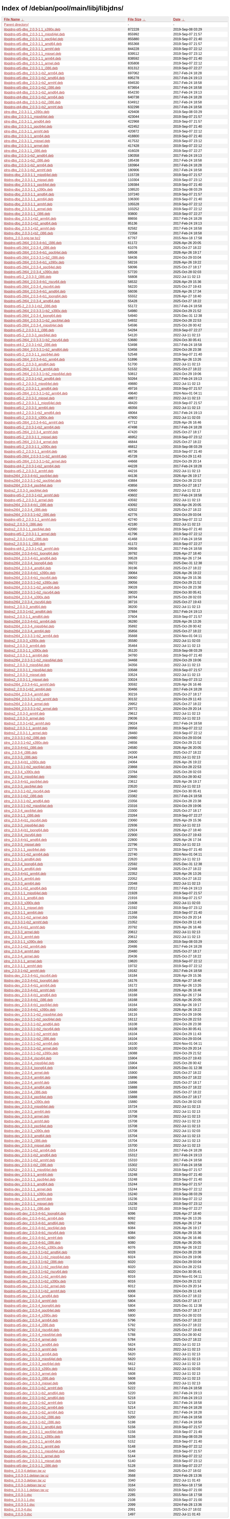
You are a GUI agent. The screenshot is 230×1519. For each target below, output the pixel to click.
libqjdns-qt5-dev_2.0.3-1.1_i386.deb (31, 1466)
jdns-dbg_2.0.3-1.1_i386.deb (25, 151)
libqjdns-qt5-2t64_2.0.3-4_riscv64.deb (32, 286)
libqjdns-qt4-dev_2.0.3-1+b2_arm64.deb (34, 1407)
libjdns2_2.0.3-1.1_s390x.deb (26, 650)
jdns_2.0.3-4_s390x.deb (22, 772)
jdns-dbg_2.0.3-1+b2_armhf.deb (28, 170)
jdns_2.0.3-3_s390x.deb (22, 903)
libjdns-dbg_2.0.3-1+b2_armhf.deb (29, 228)
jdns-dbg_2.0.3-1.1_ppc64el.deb (28, 126)
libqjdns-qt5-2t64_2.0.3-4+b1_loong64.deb (35, 296)
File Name (12, 19)
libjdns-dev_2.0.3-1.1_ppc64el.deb (29, 1179)
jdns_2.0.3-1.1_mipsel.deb (23, 908)
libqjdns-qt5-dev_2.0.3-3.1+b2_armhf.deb (34, 1291)
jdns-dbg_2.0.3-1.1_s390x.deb (26, 112)
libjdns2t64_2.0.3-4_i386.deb (25, 509)
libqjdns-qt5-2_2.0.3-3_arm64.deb (29, 408)
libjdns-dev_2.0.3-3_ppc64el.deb (28, 1126)
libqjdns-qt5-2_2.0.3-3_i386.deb (27, 277)
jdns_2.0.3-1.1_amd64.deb (24, 898)
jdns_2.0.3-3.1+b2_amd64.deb (27, 801)
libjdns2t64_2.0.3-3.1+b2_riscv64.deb (32, 592)
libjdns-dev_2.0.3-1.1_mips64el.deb (30, 1170)
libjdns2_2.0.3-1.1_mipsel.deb (26, 679)
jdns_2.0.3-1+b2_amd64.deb (25, 888)
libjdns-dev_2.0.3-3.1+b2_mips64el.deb (33, 1014)
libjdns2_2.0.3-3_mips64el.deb (27, 665)
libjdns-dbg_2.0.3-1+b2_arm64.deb (30, 218)
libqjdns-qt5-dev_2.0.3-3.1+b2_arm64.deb (35, 1276)
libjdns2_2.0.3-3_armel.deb (24, 718)
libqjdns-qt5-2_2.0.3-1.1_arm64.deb (30, 451)
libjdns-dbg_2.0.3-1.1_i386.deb (27, 214)
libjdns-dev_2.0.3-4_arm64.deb (27, 1077)
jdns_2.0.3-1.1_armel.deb (23, 961)
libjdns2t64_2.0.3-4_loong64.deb (28, 563)
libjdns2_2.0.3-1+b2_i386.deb (26, 539)
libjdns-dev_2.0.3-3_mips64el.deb (29, 1106)
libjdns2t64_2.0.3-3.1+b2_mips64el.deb (33, 660)
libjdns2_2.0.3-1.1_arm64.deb (26, 655)
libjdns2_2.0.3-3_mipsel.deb (25, 675)
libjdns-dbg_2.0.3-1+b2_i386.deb (28, 233)
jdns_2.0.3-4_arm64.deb (22, 878)
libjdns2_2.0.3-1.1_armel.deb (25, 733)
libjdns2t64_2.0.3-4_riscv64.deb (27, 602)
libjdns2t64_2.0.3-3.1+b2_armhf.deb (31, 699)
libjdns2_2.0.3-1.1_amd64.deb (26, 616)
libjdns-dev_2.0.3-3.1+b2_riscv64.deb (32, 1029)
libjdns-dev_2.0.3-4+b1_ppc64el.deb (31, 1005)
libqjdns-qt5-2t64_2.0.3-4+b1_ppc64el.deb (35, 252)
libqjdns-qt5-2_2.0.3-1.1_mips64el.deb (32, 403)
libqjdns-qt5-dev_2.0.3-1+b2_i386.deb (32, 1422)
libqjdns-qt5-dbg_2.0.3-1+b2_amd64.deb (34, 78)
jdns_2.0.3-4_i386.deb (20, 752)
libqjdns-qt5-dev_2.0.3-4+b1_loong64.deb (35, 1213)
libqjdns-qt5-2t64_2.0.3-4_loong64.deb (32, 315)
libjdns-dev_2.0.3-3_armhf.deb (26, 1121)
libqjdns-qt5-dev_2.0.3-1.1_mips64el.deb (34, 1451)
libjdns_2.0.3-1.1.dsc (19, 1500)
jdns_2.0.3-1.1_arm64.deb (23, 912)
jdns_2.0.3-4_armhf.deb (21, 951)
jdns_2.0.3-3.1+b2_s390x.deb (26, 742)
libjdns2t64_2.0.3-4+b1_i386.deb (28, 505)
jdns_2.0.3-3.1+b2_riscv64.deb (27, 791)
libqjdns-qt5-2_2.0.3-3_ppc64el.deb (30, 335)
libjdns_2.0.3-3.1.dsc (19, 1504)
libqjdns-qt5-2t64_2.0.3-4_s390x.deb (31, 272)
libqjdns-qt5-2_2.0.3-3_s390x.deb (29, 417)
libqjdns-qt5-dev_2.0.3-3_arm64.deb (31, 1354)
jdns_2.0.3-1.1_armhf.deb (23, 966)
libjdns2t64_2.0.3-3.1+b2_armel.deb (31, 709)
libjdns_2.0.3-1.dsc (18, 1495)
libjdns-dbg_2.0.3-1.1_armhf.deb (28, 204)
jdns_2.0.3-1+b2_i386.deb (23, 796)
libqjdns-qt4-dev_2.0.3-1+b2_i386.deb (32, 1417)
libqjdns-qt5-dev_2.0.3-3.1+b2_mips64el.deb (37, 1257)
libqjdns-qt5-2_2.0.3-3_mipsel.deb (29, 398)
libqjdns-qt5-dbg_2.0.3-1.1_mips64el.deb (34, 34)
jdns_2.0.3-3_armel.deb (21, 932)
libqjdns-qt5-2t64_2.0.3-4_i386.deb (30, 247)
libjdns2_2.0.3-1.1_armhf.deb (25, 728)
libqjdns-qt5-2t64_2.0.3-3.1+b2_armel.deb (35, 461)
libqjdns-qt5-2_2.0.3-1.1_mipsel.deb (30, 437)
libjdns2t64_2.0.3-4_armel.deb (26, 704)
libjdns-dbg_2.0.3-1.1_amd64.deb (29, 194)
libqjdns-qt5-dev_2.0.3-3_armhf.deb (30, 1349)
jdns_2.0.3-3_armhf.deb (21, 937)
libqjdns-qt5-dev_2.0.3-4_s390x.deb (30, 1315)
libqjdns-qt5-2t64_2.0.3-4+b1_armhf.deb (34, 422)
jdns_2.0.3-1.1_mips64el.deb (25, 893)
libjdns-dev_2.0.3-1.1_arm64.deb (28, 1174)
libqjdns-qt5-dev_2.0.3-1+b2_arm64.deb (34, 1412)
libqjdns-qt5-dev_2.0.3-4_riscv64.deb (31, 1330)
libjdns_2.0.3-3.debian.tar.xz (25, 1480)
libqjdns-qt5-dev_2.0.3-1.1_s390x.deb (32, 1436)
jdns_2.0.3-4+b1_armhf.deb (24, 927)
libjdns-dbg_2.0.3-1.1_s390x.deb (28, 189)
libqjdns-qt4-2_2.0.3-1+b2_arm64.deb (32, 466)
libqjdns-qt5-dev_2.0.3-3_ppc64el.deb (32, 1364)
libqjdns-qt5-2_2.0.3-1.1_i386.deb (29, 330)
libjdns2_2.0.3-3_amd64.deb (25, 607)
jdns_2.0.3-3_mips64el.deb (24, 825)
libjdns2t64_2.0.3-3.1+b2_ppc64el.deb (32, 480)
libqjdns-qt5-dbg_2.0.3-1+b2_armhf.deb (33, 83)
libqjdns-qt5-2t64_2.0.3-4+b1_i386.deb (32, 243)
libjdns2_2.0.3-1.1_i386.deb (24, 544)
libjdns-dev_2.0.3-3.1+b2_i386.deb (30, 1039)
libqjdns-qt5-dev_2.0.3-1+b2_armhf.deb (33, 1403)
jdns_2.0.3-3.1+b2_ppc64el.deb (27, 767)
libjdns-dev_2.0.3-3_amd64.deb (27, 1136)
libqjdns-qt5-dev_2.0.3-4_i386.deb (29, 1325)
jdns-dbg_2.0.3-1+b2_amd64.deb (29, 155)
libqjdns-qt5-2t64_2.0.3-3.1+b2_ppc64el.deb (37, 320)
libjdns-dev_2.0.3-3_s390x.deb (27, 1131)
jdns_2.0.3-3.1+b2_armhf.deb (26, 922)
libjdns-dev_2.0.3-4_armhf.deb (26, 1082)
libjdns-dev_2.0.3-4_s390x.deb (27, 1102)
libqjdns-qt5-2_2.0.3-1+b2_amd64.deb (32, 378)
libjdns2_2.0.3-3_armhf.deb (24, 713)
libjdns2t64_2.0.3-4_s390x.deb (27, 597)
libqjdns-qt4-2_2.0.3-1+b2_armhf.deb (31, 548)
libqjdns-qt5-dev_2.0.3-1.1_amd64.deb (32, 1427)
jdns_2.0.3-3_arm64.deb (22, 883)
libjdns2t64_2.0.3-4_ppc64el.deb (28, 485)
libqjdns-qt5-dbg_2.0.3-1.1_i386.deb (31, 68)
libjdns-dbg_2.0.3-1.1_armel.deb (28, 209)
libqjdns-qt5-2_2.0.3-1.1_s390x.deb (30, 447)
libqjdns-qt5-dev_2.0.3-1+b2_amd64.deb (34, 1393)
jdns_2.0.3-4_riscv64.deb (23, 835)
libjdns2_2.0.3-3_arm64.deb (25, 646)
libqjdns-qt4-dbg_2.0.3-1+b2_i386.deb (32, 102)
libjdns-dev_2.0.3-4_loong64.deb (28, 1068)
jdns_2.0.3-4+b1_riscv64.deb (25, 820)
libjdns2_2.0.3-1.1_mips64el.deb (28, 670)
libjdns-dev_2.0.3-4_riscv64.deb (27, 1058)
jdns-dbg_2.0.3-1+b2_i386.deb (27, 160)
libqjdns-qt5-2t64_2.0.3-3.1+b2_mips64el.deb (38, 374)
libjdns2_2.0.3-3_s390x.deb (24, 641)
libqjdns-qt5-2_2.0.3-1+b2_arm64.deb (32, 427)
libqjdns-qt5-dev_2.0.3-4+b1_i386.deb (32, 1242)
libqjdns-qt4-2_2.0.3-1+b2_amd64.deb (32, 413)
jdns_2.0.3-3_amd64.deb (22, 859)
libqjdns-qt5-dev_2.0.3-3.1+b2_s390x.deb (35, 1281)
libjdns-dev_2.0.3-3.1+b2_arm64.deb (31, 1043)
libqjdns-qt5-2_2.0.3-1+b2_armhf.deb (31, 495)
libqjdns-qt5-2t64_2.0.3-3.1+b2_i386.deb (34, 257)
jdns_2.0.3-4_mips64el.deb (24, 777)
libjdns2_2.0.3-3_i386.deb (23, 524)
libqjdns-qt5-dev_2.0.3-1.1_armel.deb (32, 1456)
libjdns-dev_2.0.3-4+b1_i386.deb (28, 1000)
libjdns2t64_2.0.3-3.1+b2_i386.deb (30, 515)
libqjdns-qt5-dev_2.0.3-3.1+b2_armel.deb (34, 1286)
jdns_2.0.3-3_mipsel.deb (22, 844)
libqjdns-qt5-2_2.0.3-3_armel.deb (28, 500)
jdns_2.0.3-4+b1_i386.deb (23, 747)
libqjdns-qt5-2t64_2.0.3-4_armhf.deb (31, 432)
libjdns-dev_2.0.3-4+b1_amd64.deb (30, 995)
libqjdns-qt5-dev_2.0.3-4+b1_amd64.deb (34, 1223)
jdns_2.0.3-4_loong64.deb (23, 864)
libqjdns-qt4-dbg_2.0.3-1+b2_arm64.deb (34, 97)
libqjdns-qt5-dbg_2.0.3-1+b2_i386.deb (32, 87)
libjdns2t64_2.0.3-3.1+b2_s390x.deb (31, 582)
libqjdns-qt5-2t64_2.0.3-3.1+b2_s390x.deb (35, 311)
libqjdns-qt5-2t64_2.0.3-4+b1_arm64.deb (34, 359)
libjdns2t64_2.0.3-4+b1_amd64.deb (30, 558)
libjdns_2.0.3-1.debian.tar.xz (25, 1485)
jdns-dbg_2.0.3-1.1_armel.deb (26, 146)
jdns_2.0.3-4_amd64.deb (22, 869)
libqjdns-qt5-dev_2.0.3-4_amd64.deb (31, 1296)
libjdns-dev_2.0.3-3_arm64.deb (27, 1111)
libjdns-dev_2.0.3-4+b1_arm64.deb (30, 985)
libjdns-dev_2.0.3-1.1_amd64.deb (29, 1184)
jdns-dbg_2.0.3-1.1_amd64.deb (27, 121)
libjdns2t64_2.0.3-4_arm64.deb (27, 631)
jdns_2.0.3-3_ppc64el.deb (23, 786)
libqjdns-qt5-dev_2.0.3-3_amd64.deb (31, 1344)
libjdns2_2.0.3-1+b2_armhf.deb (27, 723)
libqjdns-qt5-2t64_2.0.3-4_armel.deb (31, 442)
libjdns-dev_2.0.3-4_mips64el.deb (29, 1063)
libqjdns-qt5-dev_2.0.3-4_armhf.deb (30, 1301)
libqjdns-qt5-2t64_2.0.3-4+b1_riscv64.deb (35, 282)
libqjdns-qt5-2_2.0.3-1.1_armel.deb (30, 534)
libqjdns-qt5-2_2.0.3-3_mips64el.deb (31, 384)
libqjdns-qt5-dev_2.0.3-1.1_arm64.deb (32, 1441)
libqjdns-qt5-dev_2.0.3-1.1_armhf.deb (32, 1446)
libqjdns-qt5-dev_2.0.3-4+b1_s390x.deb (33, 1247)
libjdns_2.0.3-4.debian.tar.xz (25, 1471)
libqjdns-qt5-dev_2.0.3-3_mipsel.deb (31, 1383)
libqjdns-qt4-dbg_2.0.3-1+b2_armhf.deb (33, 107)
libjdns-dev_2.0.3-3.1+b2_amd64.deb (32, 1024)
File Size (134, 19)
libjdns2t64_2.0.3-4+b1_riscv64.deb (30, 578)
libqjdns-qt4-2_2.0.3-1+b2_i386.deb (30, 345)
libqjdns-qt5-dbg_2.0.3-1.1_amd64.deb (33, 44)
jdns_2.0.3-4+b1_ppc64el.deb (26, 781)
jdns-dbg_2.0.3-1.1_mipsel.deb (27, 141)
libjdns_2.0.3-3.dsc (18, 1514)
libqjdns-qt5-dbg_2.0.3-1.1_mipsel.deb (32, 53)
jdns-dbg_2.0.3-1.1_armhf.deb (26, 131)
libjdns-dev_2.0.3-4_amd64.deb (27, 1087)
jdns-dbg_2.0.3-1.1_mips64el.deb (29, 116)
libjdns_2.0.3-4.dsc (18, 1509)
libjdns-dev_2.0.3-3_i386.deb (25, 1140)
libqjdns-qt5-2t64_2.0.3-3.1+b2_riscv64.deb (36, 340)
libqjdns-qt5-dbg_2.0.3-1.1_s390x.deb (32, 29)
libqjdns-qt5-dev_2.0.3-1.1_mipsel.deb (32, 1461)
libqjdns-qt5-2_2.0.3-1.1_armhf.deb (30, 519)
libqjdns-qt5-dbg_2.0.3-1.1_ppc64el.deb (33, 39)
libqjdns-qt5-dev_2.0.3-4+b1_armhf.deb (33, 1238)
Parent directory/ (16, 24)
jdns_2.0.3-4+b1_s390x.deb (25, 762)
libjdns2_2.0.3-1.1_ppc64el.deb (27, 529)
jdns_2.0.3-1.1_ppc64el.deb (25, 849)
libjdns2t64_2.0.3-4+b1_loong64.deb (31, 553)
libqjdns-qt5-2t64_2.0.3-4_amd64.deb (32, 301)
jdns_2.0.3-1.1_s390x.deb (23, 941)
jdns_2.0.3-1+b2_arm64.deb (25, 946)
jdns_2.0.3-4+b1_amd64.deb (25, 840)
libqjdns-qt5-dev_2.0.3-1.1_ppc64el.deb (33, 1432)
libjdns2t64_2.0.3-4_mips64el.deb (29, 626)
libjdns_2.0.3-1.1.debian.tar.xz (26, 1490)
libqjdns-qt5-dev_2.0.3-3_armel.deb (30, 1373)
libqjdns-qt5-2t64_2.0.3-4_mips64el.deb (33, 325)
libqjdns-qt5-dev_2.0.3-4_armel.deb (30, 1339)
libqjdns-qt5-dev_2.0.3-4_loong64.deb (32, 1305)
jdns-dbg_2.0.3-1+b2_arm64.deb (28, 165)
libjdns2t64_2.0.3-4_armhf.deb (26, 694)
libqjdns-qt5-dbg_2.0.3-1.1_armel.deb (32, 63)
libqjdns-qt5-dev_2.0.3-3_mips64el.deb (33, 1359)
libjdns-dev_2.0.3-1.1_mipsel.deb (28, 1203)
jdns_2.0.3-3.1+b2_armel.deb (26, 917)
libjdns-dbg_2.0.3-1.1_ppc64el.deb (30, 184)
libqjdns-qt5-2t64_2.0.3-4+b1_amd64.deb (34, 291)
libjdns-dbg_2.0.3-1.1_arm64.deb (28, 199)
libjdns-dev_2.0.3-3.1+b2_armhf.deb (31, 1034)
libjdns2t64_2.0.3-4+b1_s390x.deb (29, 573)
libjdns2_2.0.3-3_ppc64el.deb (26, 490)
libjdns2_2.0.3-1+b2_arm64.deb (27, 689)
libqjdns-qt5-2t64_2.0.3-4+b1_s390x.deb (34, 262)
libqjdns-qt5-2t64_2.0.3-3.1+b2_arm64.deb (36, 393)
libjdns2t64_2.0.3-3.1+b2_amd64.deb (32, 587)
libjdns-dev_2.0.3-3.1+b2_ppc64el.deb (32, 1019)
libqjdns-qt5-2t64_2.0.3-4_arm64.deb (31, 369)
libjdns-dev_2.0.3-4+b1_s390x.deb (29, 1009)
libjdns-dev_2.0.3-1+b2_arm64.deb (30, 1150)
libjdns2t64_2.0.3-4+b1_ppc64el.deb (31, 476)
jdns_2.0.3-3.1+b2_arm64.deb (26, 854)
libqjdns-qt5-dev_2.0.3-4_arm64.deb (31, 1320)
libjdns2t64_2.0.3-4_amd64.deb (27, 568)
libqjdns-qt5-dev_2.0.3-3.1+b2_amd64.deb (35, 1252)
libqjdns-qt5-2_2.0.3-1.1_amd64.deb (31, 388)
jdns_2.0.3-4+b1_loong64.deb (26, 830)
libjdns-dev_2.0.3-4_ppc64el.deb (28, 1097)
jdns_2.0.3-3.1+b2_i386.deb (25, 738)
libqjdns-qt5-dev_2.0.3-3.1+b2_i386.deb (33, 1262)
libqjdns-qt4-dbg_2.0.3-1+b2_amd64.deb (34, 92)
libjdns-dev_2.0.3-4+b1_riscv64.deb (30, 975)
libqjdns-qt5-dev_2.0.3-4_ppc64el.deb (32, 1310)
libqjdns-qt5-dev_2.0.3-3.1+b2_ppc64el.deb (36, 1267)
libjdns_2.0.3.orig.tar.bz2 (22, 238)
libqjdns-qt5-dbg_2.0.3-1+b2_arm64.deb (34, 73)
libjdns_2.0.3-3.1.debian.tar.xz (26, 1475)
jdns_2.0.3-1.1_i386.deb (22, 815)
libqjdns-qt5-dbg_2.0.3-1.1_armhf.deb (32, 49)
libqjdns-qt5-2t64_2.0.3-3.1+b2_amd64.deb (36, 349)
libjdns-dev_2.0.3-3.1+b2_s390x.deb (31, 1053)
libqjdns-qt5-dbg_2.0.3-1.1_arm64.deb (32, 58)
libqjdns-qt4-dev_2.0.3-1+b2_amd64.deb (34, 1398)
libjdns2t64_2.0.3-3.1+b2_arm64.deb (31, 636)
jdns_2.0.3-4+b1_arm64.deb (25, 873)
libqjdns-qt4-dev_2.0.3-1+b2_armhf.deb (33, 1388)
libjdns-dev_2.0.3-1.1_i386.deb (27, 1208)
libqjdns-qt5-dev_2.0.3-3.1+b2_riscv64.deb (36, 1272)
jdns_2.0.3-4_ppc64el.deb (23, 810)
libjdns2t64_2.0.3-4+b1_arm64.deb (30, 621)
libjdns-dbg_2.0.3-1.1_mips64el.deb (30, 175)
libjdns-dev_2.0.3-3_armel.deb (26, 1116)
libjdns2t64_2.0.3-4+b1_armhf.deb (29, 684)
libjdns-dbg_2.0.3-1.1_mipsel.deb (29, 180)
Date (177, 19)
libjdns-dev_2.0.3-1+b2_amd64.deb (30, 1155)
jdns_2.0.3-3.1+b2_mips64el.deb (28, 806)
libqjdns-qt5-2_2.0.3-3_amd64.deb (29, 364)
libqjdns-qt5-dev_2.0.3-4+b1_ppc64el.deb (35, 1228)
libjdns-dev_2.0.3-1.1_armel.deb (28, 1189)
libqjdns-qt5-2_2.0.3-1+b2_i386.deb (30, 306)
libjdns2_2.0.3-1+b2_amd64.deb (28, 611)
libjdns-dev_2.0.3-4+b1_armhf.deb (29, 990)
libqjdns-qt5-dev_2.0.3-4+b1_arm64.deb (34, 1218)
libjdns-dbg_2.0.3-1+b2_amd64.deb (30, 223)
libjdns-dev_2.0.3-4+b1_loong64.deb (31, 980)
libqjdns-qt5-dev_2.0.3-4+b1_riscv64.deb (34, 1233)
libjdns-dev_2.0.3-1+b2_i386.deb (28, 1165)
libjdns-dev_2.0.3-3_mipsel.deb (27, 1145)
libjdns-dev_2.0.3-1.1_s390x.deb (28, 1194)
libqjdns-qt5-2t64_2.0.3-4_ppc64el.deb (32, 267)
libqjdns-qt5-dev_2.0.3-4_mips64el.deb (33, 1335)
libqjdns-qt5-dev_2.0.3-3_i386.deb (29, 1378)
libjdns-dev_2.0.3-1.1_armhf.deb (28, 1199)
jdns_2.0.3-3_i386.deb (20, 757)
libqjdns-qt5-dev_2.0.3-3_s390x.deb (30, 1369)
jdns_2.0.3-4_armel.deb (21, 956)
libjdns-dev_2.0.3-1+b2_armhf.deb (29, 1160)
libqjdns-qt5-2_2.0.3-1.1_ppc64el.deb (31, 354)
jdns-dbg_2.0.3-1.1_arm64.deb (27, 136)
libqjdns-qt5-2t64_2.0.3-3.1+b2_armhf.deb (35, 456)
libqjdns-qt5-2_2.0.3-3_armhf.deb (29, 471)
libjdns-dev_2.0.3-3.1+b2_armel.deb (31, 1048)
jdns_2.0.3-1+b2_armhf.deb (24, 971)
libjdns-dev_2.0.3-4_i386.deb (25, 1092)
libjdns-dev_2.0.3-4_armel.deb (26, 1072)
